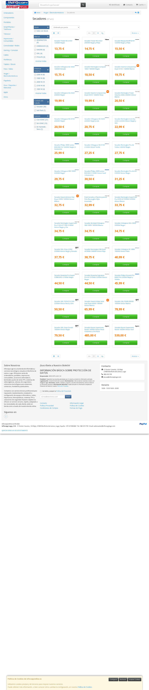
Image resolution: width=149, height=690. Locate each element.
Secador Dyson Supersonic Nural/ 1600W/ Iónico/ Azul (124, 585)
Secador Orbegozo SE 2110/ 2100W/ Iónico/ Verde (95, 253)
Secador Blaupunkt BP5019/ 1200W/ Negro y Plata (125, 63)
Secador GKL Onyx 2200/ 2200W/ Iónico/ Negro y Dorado (65, 442)
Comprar (65, 77)
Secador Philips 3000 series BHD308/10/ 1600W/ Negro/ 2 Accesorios (65, 254)
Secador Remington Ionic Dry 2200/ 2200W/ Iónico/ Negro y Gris (125, 206)
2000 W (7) (39, 82)
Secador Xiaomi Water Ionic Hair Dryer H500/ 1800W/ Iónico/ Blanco (94, 538)
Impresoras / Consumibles (8, 39)
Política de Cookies (85, 687)
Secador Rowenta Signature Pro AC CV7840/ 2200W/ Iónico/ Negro (96, 491)
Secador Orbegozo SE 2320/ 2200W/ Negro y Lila (95, 205)
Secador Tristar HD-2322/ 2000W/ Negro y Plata (94, 63)
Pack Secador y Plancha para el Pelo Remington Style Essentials (96, 349)
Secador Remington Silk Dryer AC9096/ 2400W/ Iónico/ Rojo (95, 442)
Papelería (7, 80)
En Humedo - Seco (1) (40, 128)
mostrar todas (41, 61)
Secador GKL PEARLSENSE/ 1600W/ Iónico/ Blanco (124, 537)
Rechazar (123, 679)
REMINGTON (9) (40, 41)
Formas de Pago (76, 664)
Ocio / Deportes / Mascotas (10, 86)
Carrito (140, 5)
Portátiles (7, 22)
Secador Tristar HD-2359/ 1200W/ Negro (63, 63)
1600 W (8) (39, 78)
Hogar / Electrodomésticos (11, 74)
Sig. (102, 33)
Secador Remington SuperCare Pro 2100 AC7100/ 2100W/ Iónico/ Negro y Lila (65, 396)
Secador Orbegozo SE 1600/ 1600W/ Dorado (64, 110)
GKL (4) (38, 53)
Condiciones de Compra (49, 664)
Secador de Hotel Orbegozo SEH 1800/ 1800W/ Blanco (94, 395)
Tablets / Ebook (9, 64)
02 (98, 33)
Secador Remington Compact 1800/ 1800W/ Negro (95, 110)
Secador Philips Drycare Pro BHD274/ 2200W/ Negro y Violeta (124, 491)
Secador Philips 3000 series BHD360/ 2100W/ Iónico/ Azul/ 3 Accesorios (95, 301)
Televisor (7, 34)
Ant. (89, 33)
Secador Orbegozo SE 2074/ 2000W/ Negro (64, 205)
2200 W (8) (39, 74)
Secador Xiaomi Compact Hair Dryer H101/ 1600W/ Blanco (125, 110)
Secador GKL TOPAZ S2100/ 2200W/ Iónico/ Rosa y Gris (64, 537)
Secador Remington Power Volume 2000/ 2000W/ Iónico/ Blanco (125, 159)
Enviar (68, 653)
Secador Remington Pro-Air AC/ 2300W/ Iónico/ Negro (126, 300)
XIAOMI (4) (39, 50)
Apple (6, 92)
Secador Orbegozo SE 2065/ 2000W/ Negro (64, 158)
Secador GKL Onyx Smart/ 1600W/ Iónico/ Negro (63, 585)
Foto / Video (8, 69)
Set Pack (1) (40, 110)
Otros (6, 97)
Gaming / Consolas (11, 50)
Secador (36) (40, 106)
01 (94, 33)
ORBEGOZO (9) (41, 46)
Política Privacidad (47, 662)
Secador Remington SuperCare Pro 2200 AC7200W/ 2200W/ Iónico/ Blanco (126, 349)
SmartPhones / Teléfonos (9, 28)
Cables (6, 55)
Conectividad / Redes (11, 45)
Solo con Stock (41, 31)
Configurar (113, 679)
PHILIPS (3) (39, 57)
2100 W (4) (39, 85)
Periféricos (8, 59)
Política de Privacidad (62, 642)
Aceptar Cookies (134, 679)
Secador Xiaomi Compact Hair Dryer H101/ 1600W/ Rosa (95, 158)
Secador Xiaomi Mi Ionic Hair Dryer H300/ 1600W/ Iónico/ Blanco (64, 349)
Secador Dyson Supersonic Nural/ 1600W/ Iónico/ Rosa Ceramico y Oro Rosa (94, 586)
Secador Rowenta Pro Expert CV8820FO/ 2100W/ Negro (64, 490)
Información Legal (76, 659)
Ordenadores (9, 13)
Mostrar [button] (135, 33)
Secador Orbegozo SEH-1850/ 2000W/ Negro (125, 395)
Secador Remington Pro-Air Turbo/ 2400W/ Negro (124, 253)
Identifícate (114, 5)
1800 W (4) (39, 89)
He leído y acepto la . (56, 647)
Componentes (9, 17)
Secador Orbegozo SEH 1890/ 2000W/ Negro (65, 300)
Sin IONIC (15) (40, 123)
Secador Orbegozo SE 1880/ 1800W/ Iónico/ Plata (125, 442)
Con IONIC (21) (41, 120)
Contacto (128, 5)
